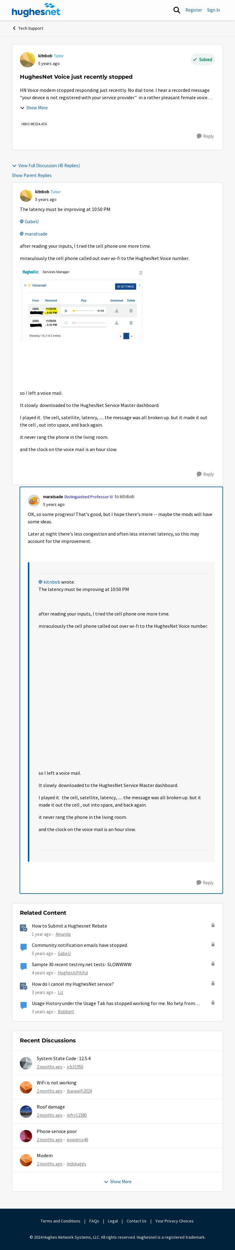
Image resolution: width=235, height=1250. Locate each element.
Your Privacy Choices (175, 1221)
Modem (45, 1156)
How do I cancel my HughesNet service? (73, 984)
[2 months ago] (49, 1066)
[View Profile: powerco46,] (26, 1136)
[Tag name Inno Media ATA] (34, 124)
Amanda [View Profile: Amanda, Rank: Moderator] (63, 934)
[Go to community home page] (37, 10)
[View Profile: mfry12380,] (26, 1111)
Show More (34, 108)
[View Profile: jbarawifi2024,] (26, 1087)
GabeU (32, 222)
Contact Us (137, 1221)
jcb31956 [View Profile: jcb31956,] (75, 1066)
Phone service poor (57, 1131)
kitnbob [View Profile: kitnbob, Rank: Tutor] (45, 55)
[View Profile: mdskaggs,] (26, 1160)
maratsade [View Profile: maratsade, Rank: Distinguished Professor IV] (53, 496)
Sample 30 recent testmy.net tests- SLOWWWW (82, 965)
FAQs (94, 1221)
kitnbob (51, 582)
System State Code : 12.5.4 (64, 1059)
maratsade (36, 234)
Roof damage (51, 1107)
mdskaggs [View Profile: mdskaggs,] (76, 1164)
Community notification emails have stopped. (80, 945)
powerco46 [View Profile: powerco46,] (77, 1139)
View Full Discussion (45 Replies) (46, 165)
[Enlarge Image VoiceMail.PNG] (81, 305)
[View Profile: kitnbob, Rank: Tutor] (27, 59)
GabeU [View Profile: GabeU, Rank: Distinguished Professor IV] (64, 953)
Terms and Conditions (60, 1221)
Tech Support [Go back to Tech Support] (27, 28)
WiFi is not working (56, 1083)
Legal (113, 1221)
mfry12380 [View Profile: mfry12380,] (77, 1115)
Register (193, 10)
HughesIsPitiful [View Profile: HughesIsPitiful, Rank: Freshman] (73, 973)
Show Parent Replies (32, 175)
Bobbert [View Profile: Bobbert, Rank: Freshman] (66, 1012)
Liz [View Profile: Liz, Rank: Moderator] (60, 992)
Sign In (213, 10)
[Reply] (205, 136)
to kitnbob (124, 496)
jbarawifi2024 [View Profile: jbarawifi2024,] (79, 1091)
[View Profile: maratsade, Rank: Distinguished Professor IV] (34, 501)
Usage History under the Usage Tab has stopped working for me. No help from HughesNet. (113, 1003)
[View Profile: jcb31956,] (26, 1063)
